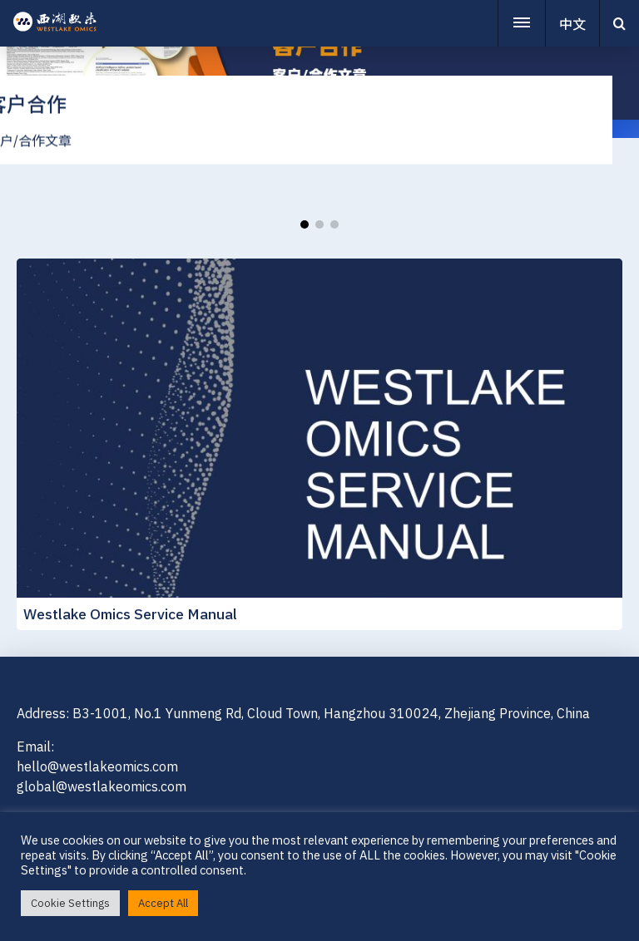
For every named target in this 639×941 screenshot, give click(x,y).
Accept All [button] (163, 903)
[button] (304, 224)
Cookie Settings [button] (70, 903)
